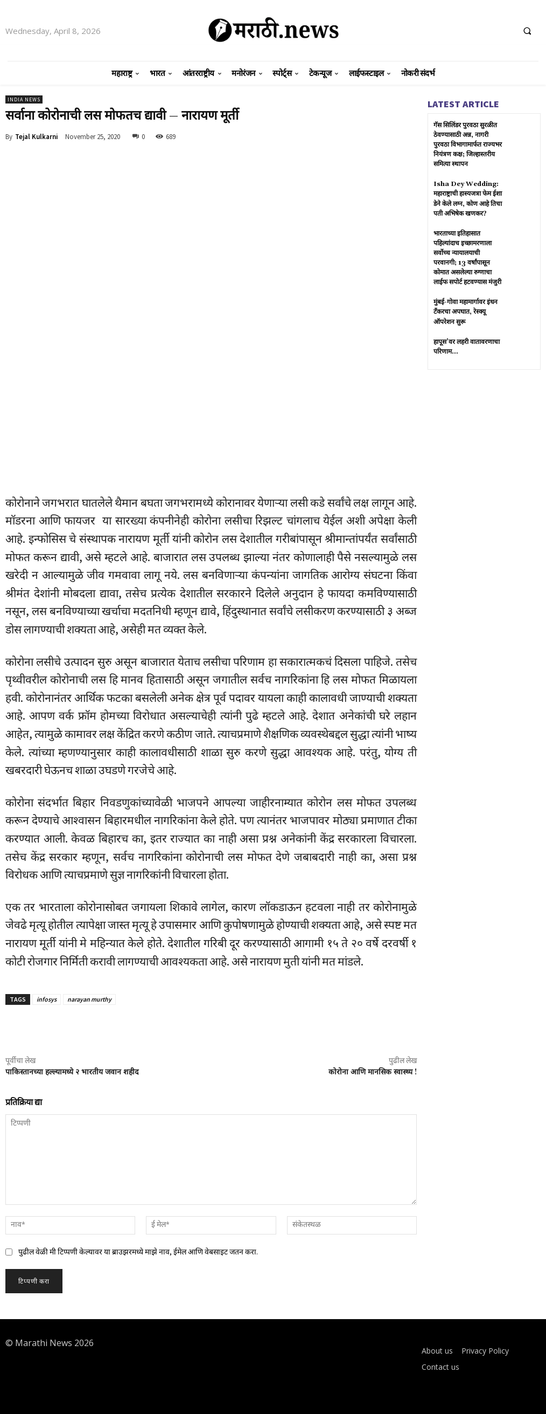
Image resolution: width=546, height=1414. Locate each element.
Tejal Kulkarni (36, 136)
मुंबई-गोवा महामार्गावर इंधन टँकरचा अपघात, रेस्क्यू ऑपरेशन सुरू (465, 311)
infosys (47, 999)
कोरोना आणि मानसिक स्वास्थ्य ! (372, 1072)
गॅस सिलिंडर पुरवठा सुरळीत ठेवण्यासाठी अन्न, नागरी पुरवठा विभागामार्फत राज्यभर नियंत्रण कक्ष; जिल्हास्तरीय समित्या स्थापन (467, 144)
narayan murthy (89, 999)
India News (24, 99)
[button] (527, 30)
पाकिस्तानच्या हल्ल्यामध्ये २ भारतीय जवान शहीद (71, 1072)
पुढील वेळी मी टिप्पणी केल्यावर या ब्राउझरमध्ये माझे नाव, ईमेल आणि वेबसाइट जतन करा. (138, 1252)
